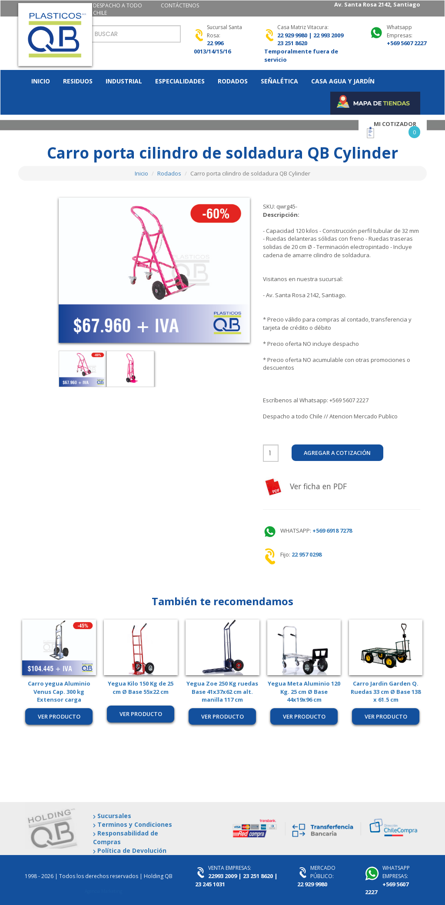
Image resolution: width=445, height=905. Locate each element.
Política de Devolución (129, 850)
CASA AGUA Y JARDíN (343, 81)
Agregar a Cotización (339, 453)
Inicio (141, 173)
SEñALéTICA (279, 81)
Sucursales (112, 816)
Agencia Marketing (103, 891)
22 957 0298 (307, 554)
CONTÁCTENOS (180, 5)
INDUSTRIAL (124, 81)
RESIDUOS (78, 81)
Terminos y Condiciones (132, 824)
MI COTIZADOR (395, 124)
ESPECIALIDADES (180, 81)
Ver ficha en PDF (307, 486)
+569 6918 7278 (331, 530)
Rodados (169, 173)
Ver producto (59, 716)
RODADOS (233, 81)
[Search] (135, 34)
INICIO (40, 81)
